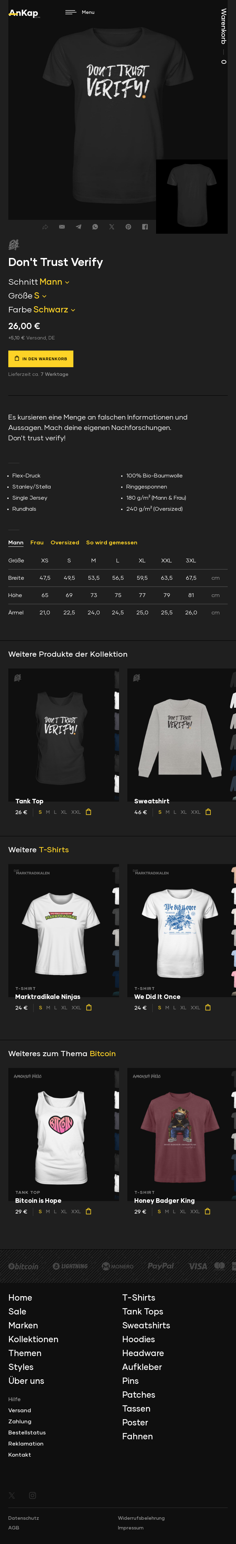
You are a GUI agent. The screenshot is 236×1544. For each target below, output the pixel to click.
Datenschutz (23, 1518)
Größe (20, 296)
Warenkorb (223, 36)
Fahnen (137, 1437)
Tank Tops (142, 1312)
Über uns (26, 1381)
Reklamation (26, 1444)
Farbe (20, 310)
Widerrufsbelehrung (141, 1518)
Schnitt (23, 282)
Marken (23, 1326)
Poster (135, 1423)
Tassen (136, 1409)
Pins (130, 1381)
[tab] (118, 586)
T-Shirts (54, 850)
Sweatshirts (146, 1326)
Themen (25, 1353)
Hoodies (138, 1340)
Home (20, 1298)
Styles (21, 1367)
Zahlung (19, 1421)
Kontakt (19, 1455)
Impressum (131, 1528)
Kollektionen (33, 1340)
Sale (17, 1312)
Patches (138, 1395)
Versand (19, 1410)
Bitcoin (103, 1054)
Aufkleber (142, 1367)
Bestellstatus (27, 1432)
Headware (143, 1353)
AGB (13, 1528)
